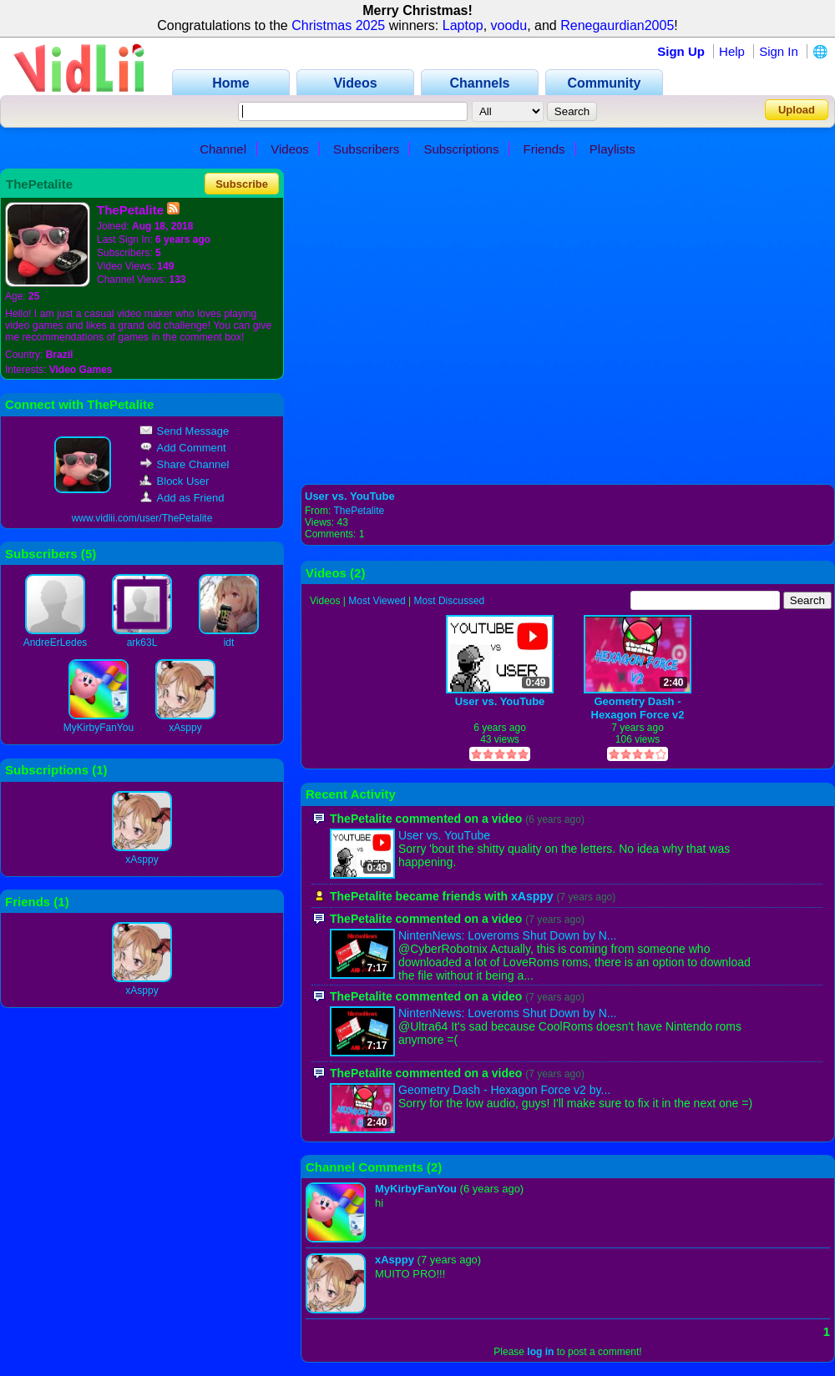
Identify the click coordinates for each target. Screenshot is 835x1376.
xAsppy (185, 727)
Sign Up (681, 51)
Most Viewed (376, 601)
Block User (174, 481)
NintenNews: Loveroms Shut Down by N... (507, 935)
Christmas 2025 (338, 25)
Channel (223, 149)
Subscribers (366, 149)
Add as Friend (182, 497)
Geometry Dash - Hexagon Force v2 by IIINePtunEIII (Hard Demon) (638, 708)
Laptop (463, 25)
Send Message (184, 431)
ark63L (142, 642)
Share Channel (184, 464)
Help (732, 51)
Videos (290, 149)
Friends (544, 149)
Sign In (778, 51)
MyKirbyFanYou (98, 727)
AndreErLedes (55, 642)
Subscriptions (460, 149)
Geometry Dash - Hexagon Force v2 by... (504, 1089)
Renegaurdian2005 (617, 25)
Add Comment (182, 447)
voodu (509, 25)
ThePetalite (358, 511)
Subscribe (241, 184)
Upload (796, 109)
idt (229, 642)
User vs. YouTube (350, 496)
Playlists (612, 149)
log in (540, 1352)
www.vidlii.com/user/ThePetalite (142, 518)
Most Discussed (449, 601)
